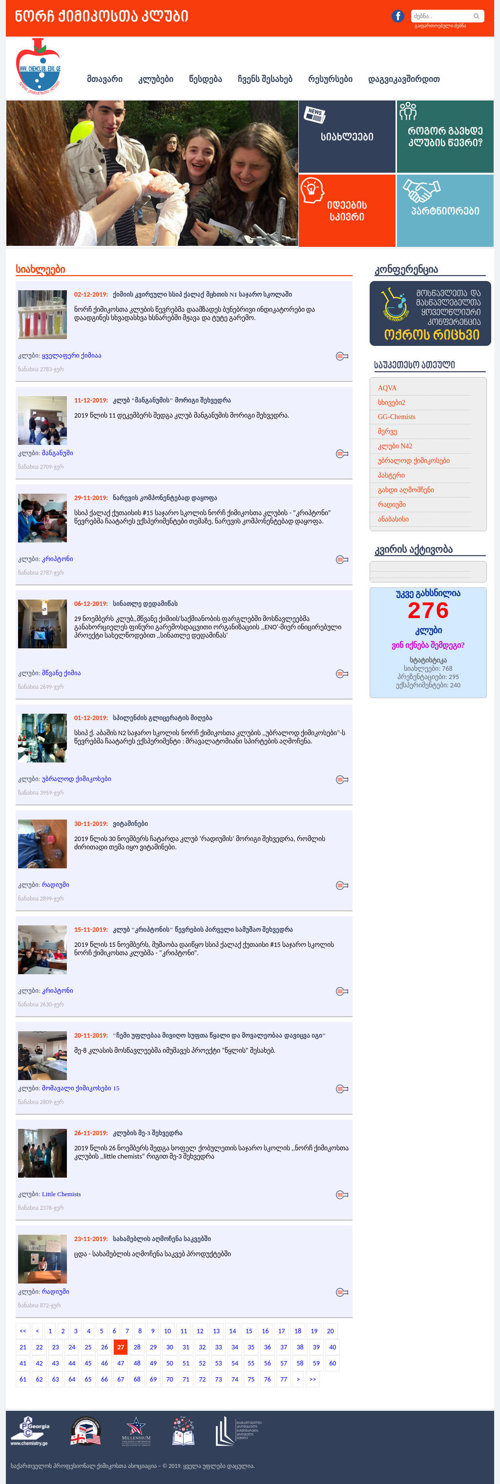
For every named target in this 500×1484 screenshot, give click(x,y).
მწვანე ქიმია (61, 673)
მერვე (387, 431)
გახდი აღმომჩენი (406, 490)
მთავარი (105, 79)
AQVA (387, 388)
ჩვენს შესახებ (265, 79)
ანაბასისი (393, 519)
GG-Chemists (397, 417)
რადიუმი (55, 884)
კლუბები (155, 79)
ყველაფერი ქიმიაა (72, 355)
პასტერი (391, 475)
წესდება (205, 79)
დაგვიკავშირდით (404, 79)
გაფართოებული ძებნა (440, 25)
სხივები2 (391, 402)
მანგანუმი (57, 453)
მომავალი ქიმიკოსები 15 (81, 1088)
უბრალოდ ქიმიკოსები (76, 778)
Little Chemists (61, 1194)
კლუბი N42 (395, 446)
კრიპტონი (57, 558)
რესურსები (330, 79)
